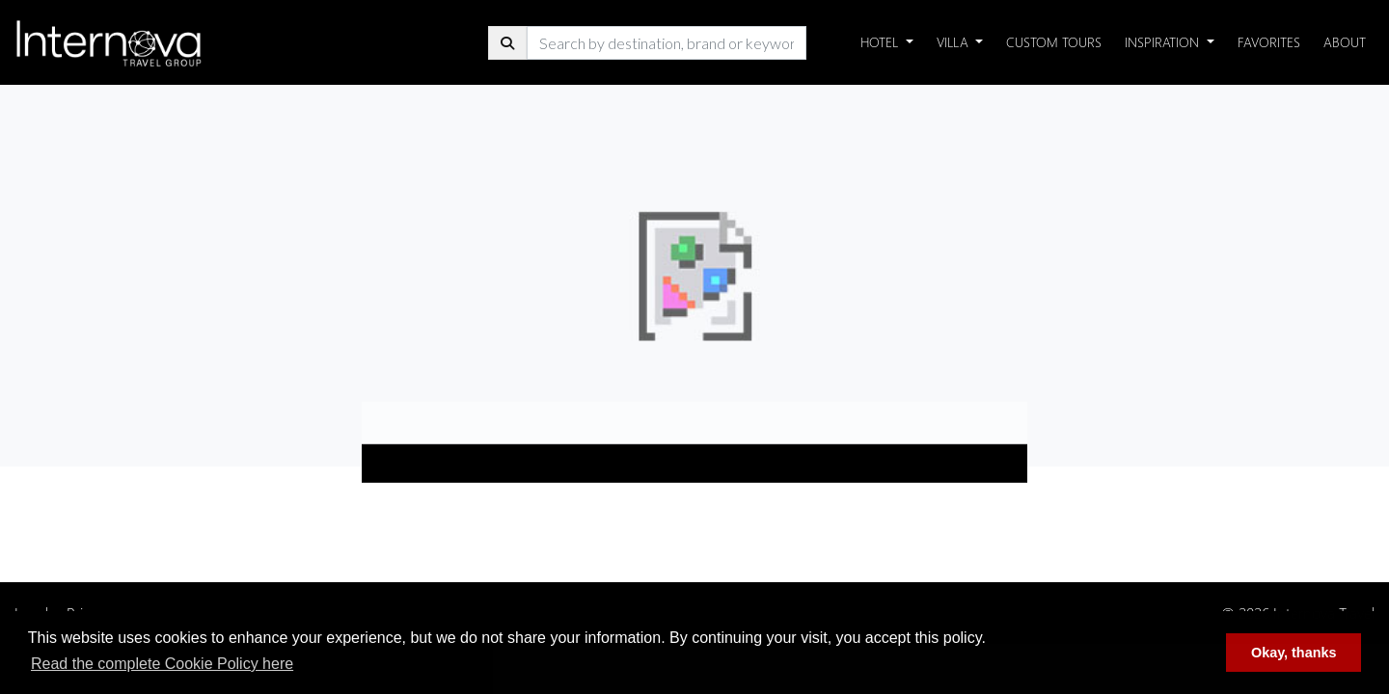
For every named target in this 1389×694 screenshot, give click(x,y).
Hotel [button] (881, 42)
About (1344, 42)
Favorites (1269, 42)
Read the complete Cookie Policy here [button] (162, 663)
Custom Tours (1054, 42)
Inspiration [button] (1164, 42)
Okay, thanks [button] (1294, 652)
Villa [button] (954, 42)
